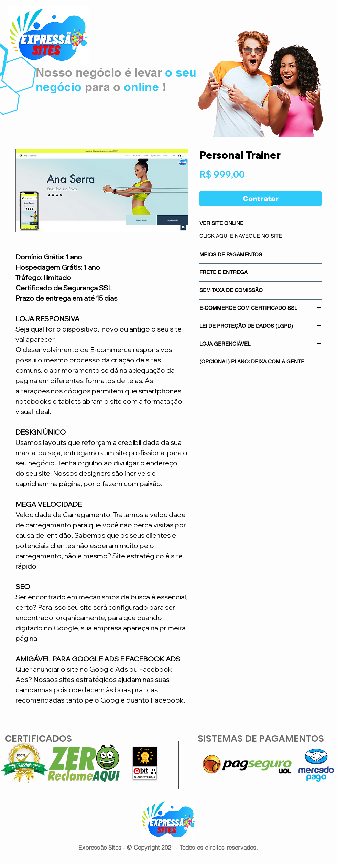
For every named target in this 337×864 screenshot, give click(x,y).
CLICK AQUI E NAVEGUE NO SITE (241, 236)
